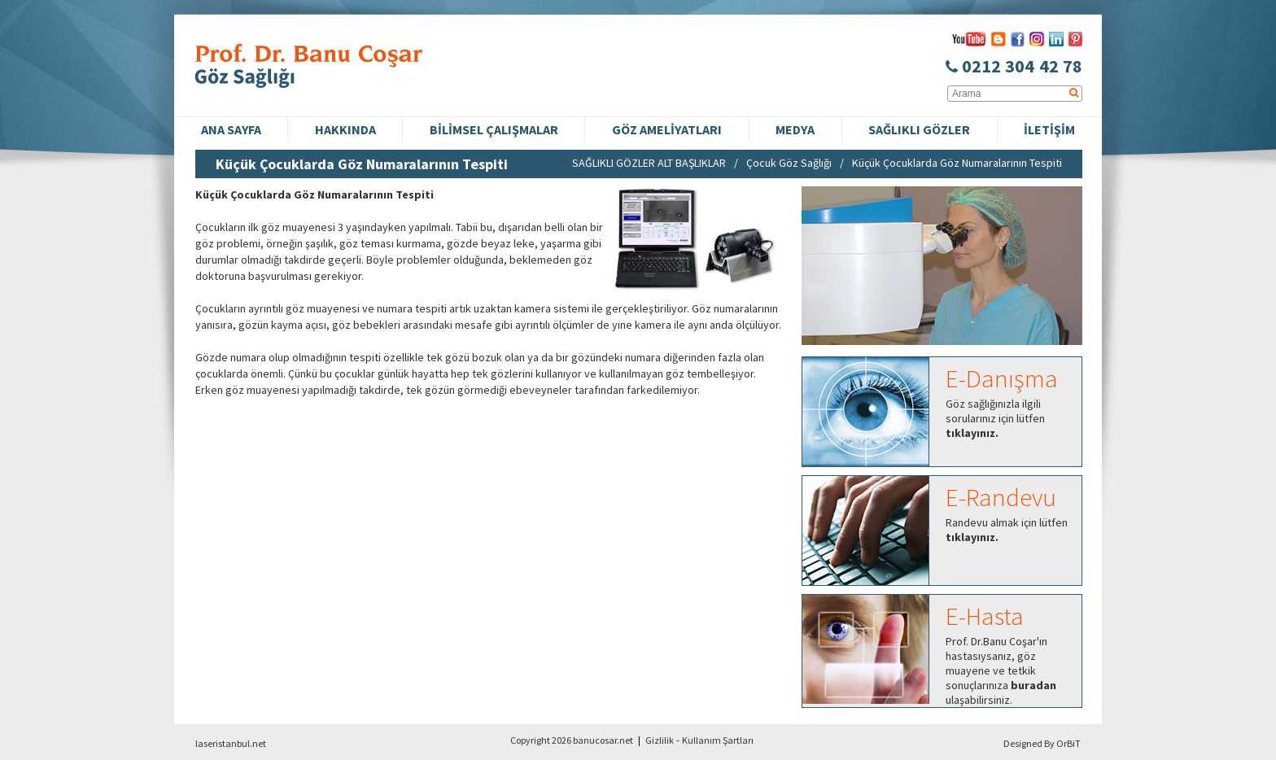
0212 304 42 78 (1014, 66)
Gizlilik (659, 740)
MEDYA (795, 129)
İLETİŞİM (1049, 129)
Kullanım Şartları (718, 740)
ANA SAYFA (231, 129)
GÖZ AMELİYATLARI (667, 129)
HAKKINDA (345, 129)
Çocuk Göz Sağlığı (789, 162)
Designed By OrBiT (1042, 743)
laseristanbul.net (230, 743)
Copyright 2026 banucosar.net (571, 740)
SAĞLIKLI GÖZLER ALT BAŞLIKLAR (649, 162)
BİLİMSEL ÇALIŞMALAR (494, 129)
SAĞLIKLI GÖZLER (919, 129)
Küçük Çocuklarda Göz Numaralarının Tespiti (957, 162)
